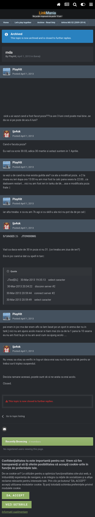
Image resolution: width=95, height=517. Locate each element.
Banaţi (37, 56)
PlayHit (12, 56)
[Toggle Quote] (8, 271)
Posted (23, 73)
